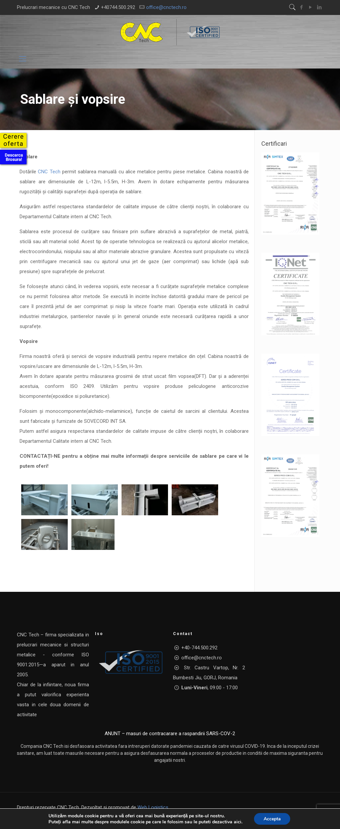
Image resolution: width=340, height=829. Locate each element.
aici (237, 822)
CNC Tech (49, 172)
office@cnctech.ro (166, 7)
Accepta (272, 818)
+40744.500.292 (118, 7)
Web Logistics (152, 807)
